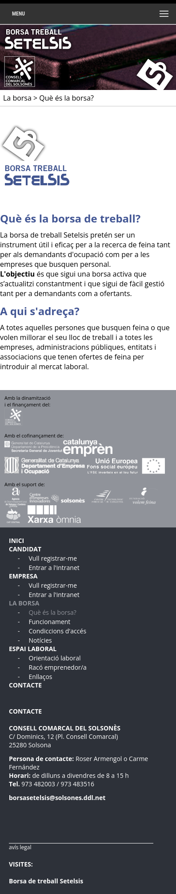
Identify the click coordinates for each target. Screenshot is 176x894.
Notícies (40, 640)
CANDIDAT (25, 549)
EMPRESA (23, 576)
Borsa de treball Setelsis (46, 881)
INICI (16, 540)
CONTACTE (25, 685)
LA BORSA (24, 603)
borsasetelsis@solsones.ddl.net (57, 797)
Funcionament (50, 621)
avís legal (20, 847)
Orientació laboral (55, 658)
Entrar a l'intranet (54, 567)
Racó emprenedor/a (58, 667)
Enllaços (40, 676)
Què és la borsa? (52, 612)
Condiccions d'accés (58, 631)
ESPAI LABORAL (32, 648)
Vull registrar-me (53, 558)
